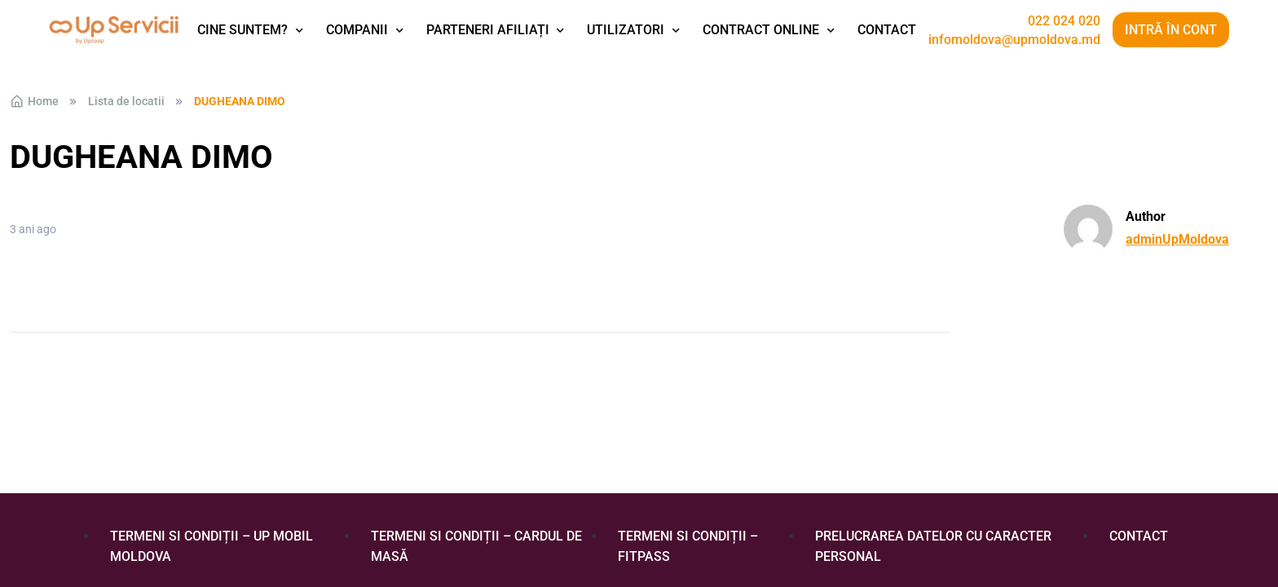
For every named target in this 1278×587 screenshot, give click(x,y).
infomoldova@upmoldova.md (1014, 39)
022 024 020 (1064, 21)
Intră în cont (1171, 30)
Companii (357, 30)
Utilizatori (625, 30)
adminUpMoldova (1177, 239)
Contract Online (761, 30)
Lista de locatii (126, 101)
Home (34, 101)
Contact (886, 30)
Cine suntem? (242, 30)
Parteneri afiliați (487, 30)
